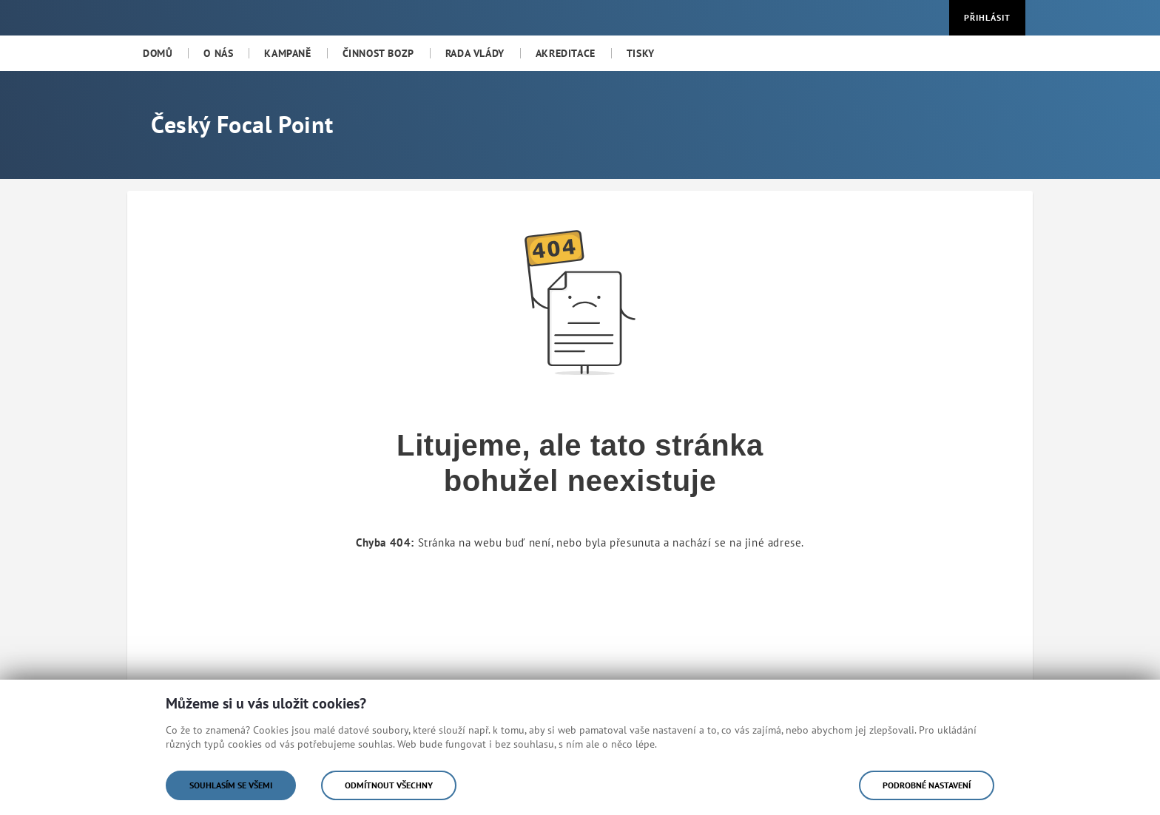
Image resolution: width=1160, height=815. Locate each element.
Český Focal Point (242, 124)
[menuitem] (157, 53)
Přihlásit (987, 17)
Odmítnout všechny (389, 785)
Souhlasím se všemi (230, 785)
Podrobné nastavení (927, 785)
